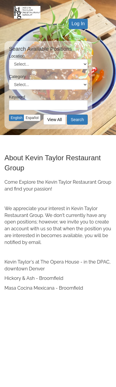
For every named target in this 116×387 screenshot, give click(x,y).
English (16, 118)
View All (54, 119)
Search (77, 119)
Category (17, 76)
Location (17, 56)
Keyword (17, 97)
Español (32, 118)
